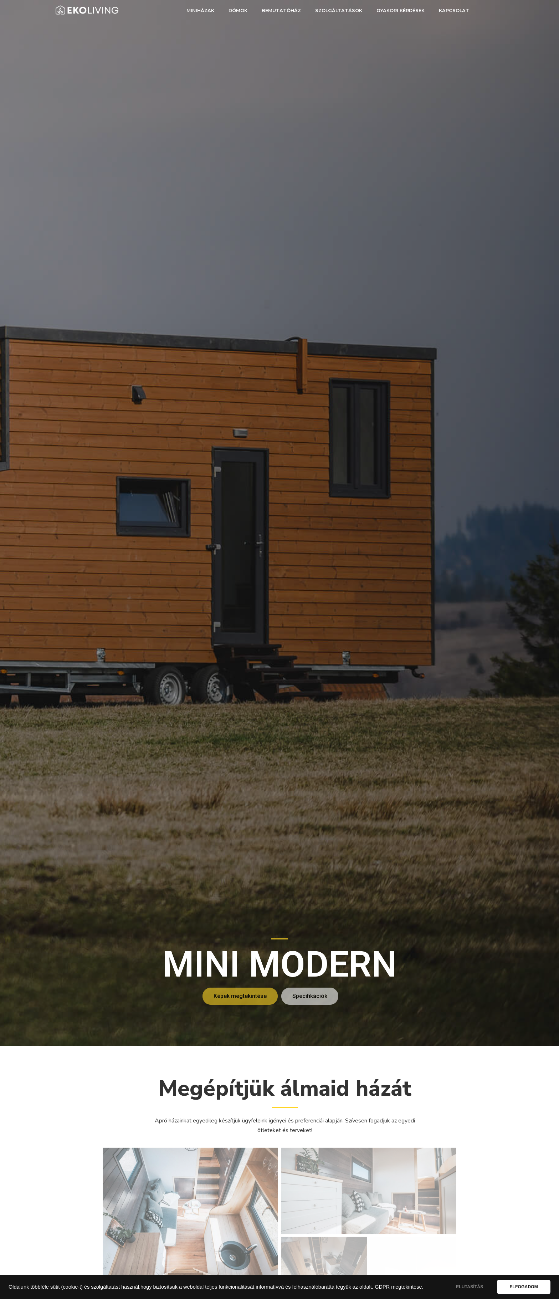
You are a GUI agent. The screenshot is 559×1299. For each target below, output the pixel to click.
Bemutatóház (281, 10)
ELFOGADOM (523, 1286)
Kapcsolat (454, 10)
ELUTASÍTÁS (469, 1286)
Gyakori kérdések (400, 10)
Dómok (238, 10)
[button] (240, 996)
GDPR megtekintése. (399, 1287)
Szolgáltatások (338, 10)
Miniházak (200, 10)
